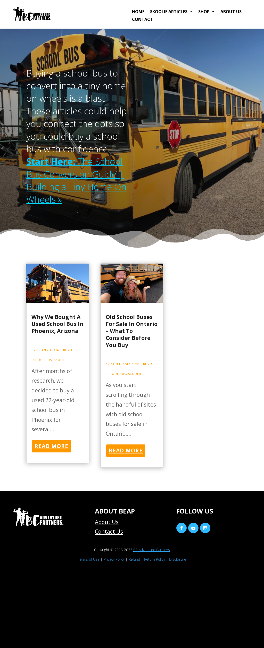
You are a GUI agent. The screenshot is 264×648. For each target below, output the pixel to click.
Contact (142, 20)
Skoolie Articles (168, 12)
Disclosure (177, 559)
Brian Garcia (48, 350)
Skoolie (61, 360)
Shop (204, 12)
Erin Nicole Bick (125, 364)
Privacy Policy (114, 559)
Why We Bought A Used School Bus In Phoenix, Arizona (57, 324)
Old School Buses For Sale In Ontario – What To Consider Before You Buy (132, 331)
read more (51, 446)
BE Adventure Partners (151, 549)
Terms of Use (89, 559)
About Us (231, 12)
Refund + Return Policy (147, 559)
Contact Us (109, 531)
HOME (138, 12)
